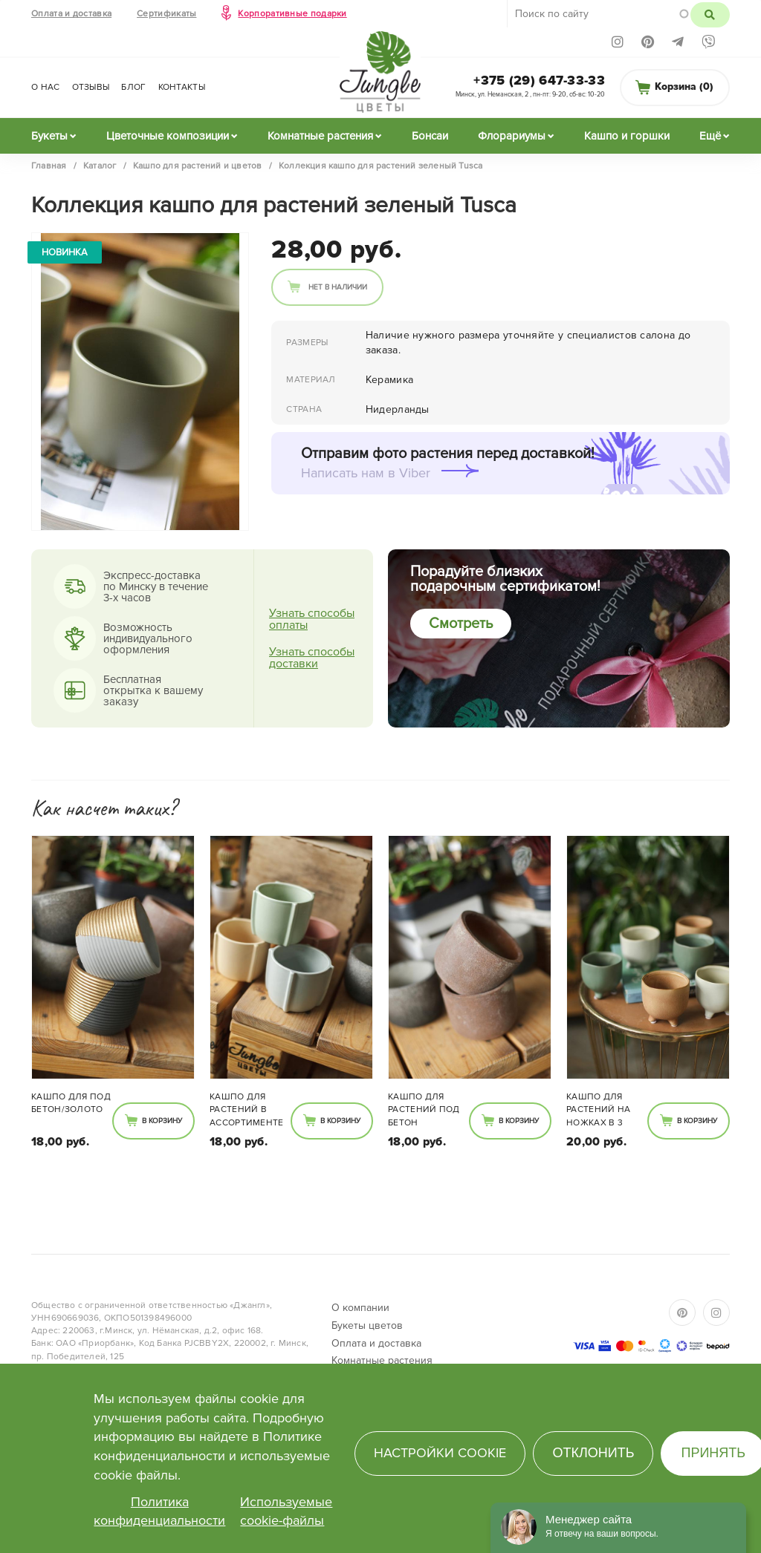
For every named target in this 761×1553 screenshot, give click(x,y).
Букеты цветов (367, 1325)
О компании (360, 1307)
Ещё (710, 136)
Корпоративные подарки (292, 13)
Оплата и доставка (71, 13)
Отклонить (593, 1452)
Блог (133, 87)
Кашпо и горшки (627, 136)
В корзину (162, 1120)
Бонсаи (430, 136)
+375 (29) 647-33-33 (539, 80)
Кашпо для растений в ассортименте (247, 1109)
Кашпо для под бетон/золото (71, 1103)
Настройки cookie (440, 1453)
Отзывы (91, 87)
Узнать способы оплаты (311, 619)
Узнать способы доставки (311, 658)
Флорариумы (511, 136)
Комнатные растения (320, 136)
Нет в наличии (337, 287)
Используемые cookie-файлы (286, 1511)
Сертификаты (166, 13)
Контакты (181, 87)
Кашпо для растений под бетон (424, 1109)
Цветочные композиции (167, 136)
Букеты (49, 136)
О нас (45, 87)
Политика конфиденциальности (159, 1511)
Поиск (710, 14)
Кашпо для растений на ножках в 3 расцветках (598, 1110)
